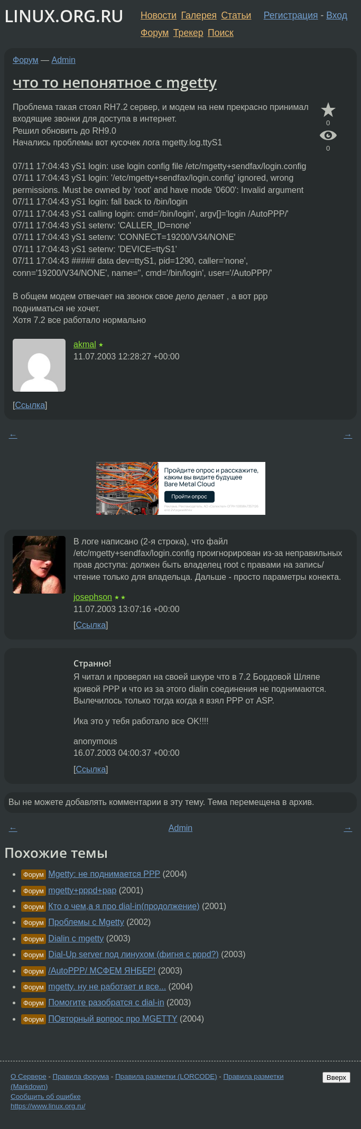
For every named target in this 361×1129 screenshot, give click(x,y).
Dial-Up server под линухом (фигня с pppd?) (133, 954)
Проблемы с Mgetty (86, 922)
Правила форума (81, 1076)
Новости (159, 15)
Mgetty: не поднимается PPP (104, 873)
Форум (155, 32)
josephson (92, 597)
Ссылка (30, 405)
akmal (84, 344)
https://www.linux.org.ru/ (48, 1106)
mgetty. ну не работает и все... (107, 986)
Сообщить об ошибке (46, 1096)
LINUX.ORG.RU (64, 15)
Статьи (236, 15)
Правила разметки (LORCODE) (166, 1076)
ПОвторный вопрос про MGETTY (112, 1018)
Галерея (199, 15)
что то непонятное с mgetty (115, 82)
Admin (64, 59)
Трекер (188, 32)
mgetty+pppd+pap (82, 890)
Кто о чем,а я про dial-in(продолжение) (123, 906)
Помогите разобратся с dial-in (106, 1002)
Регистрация (291, 15)
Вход (336, 15)
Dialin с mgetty (76, 938)
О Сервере (29, 1076)
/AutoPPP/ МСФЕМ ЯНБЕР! (101, 970)
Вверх (336, 1077)
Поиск (221, 32)
